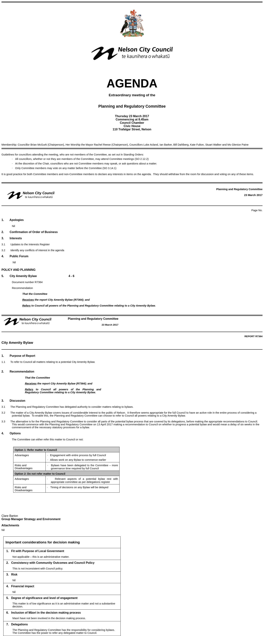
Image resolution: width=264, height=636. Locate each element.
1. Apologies (12, 219)
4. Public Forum (14, 256)
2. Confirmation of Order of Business (29, 232)
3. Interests (11, 238)
